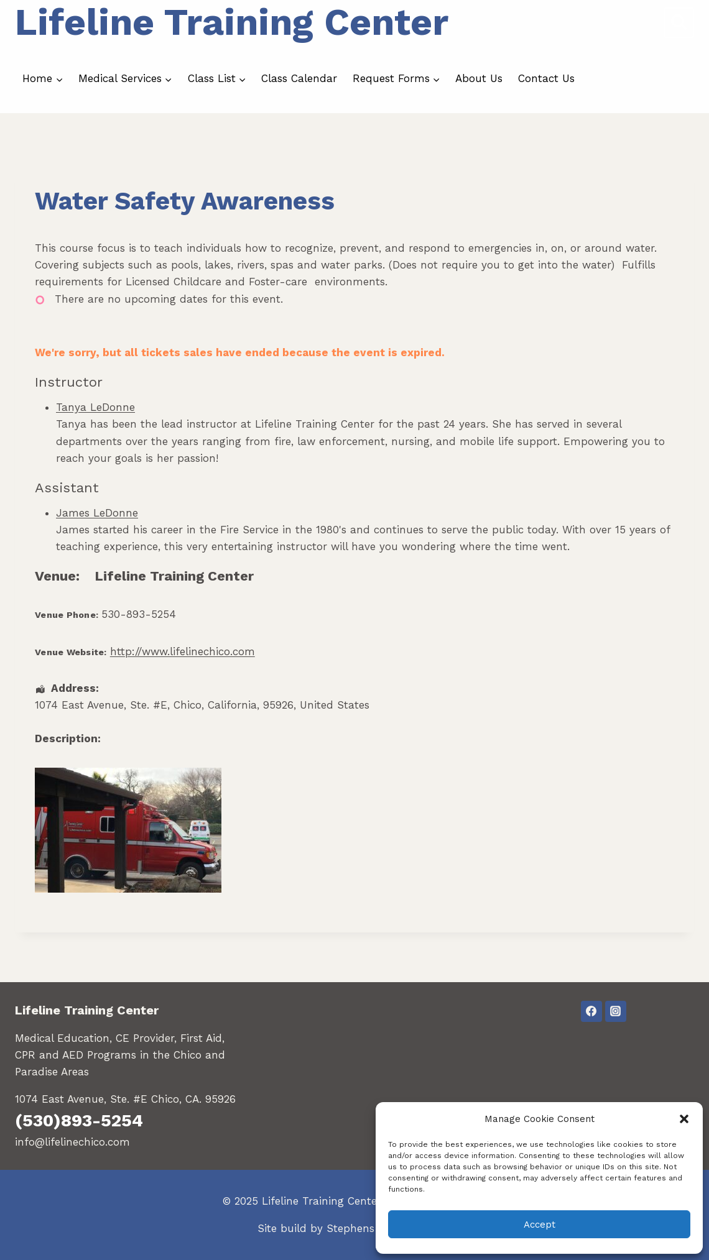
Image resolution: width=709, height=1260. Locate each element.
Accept (539, 1224)
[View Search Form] (679, 22)
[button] (684, 1119)
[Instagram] (615, 1011)
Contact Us (546, 78)
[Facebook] (591, 1011)
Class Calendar (299, 78)
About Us (479, 78)
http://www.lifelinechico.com (182, 651)
